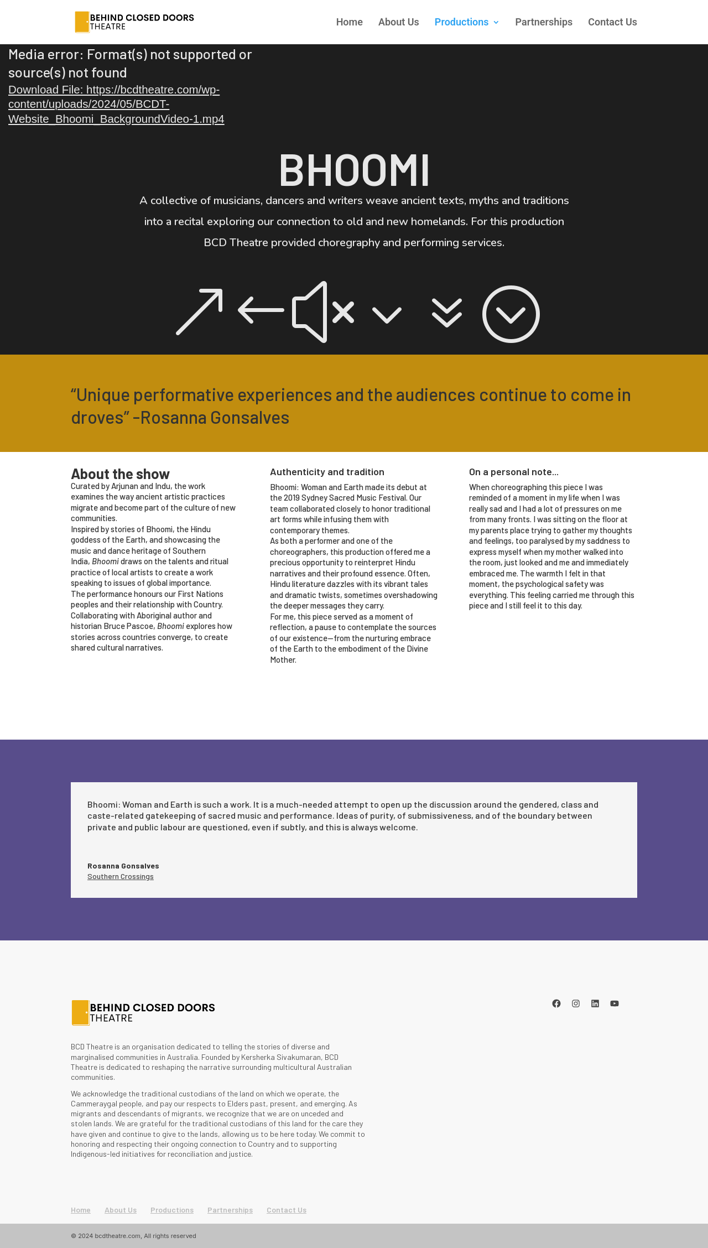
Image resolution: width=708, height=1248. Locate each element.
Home (349, 23)
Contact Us (612, 23)
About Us (398, 23)
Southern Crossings (120, 876)
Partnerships (544, 23)
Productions (462, 23)
